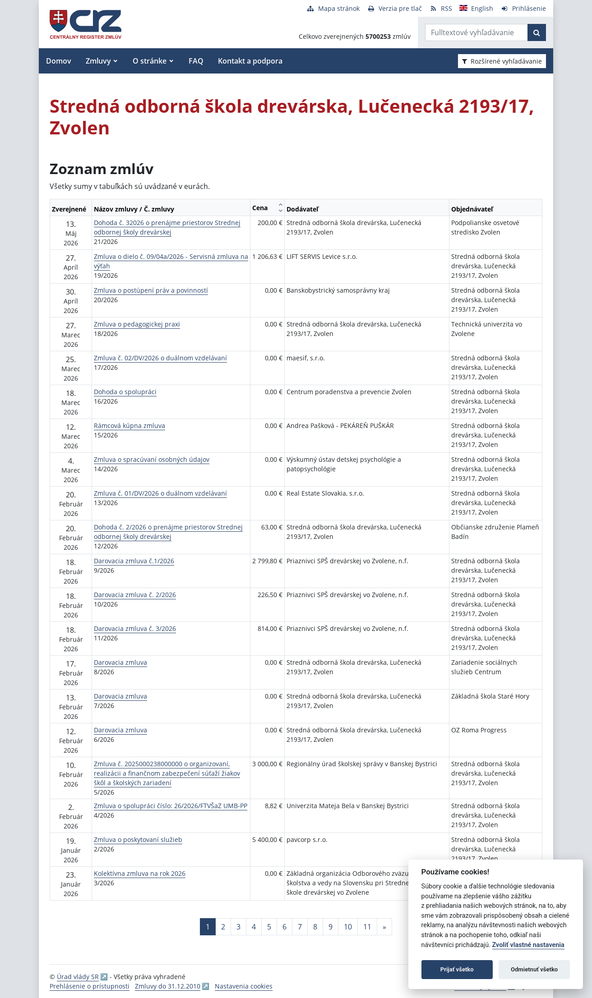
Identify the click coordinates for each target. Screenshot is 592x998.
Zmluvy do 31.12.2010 (167, 986)
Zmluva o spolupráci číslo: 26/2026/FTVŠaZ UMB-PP (170, 805)
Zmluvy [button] (98, 61)
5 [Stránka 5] (269, 927)
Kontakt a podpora (250, 61)
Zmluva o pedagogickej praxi (137, 324)
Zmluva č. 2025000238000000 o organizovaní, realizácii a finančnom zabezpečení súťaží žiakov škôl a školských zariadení (167, 773)
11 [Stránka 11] (367, 927)
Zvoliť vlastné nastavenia (528, 945)
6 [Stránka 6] (284, 927)
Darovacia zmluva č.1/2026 (134, 560)
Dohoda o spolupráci (125, 391)
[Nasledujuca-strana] (384, 926)
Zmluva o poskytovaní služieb (138, 839)
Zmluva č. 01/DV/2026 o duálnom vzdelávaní (160, 493)
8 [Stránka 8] (315, 927)
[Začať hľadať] (536, 32)
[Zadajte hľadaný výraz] (476, 32)
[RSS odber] (440, 8)
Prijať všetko (457, 969)
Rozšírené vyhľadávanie (502, 61)
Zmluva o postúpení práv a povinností (151, 290)
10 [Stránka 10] (348, 927)
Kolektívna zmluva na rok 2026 (139, 873)
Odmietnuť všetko (534, 969)
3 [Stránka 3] (238, 927)
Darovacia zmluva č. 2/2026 (135, 594)
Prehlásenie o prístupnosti (90, 986)
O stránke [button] (149, 61)
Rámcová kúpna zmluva (129, 425)
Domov (58, 61)
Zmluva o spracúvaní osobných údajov (151, 459)
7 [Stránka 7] (300, 927)
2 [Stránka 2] (223, 927)
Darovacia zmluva (120, 662)
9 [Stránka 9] (330, 927)
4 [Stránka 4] (254, 927)
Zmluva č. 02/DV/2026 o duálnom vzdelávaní (160, 358)
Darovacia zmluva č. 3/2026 (135, 628)
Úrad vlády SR (78, 976)
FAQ (196, 61)
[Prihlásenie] (523, 8)
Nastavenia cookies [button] (244, 986)
